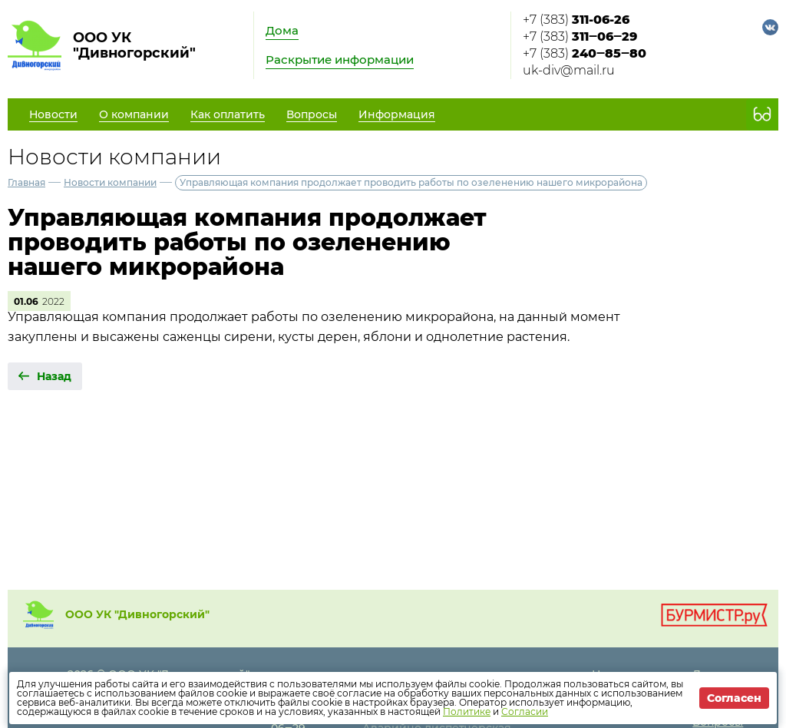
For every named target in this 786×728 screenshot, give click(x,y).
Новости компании (110, 182)
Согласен (734, 698)
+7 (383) (576, 19)
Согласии (524, 711)
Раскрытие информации (340, 59)
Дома (282, 30)
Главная (26, 182)
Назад (54, 376)
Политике (466, 711)
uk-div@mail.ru (569, 70)
